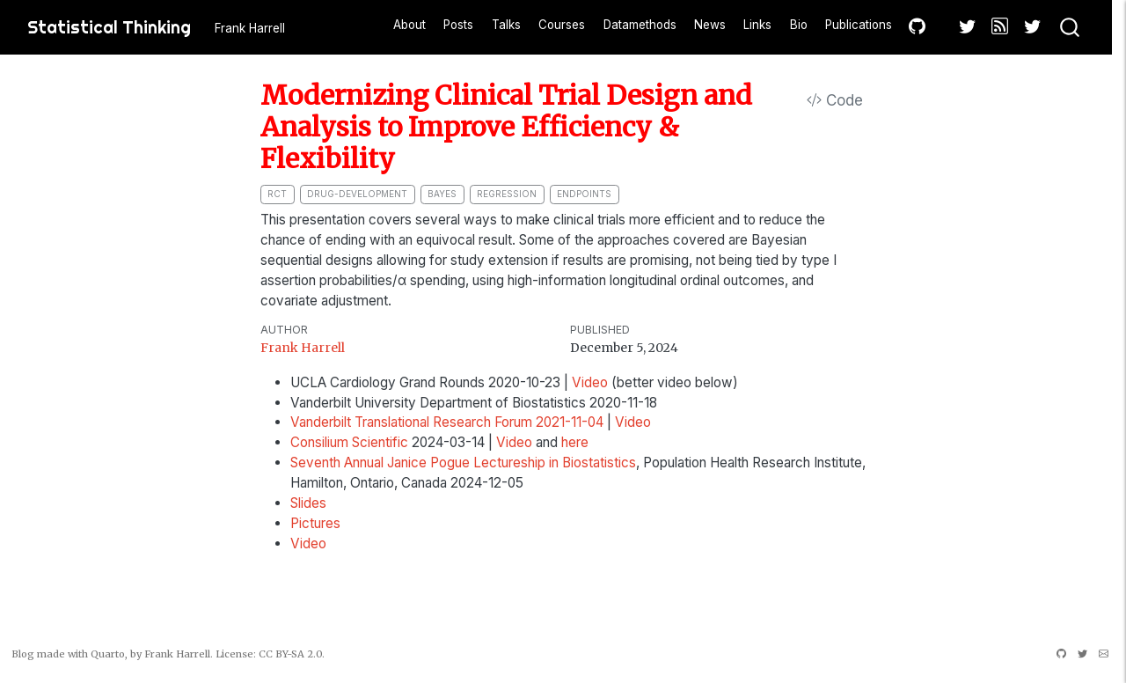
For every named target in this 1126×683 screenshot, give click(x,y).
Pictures (315, 523)
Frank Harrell (302, 348)
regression (507, 193)
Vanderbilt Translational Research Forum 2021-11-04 (446, 422)
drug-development (357, 193)
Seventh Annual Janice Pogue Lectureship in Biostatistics (463, 462)
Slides (308, 503)
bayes (442, 193)
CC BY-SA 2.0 (290, 654)
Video (590, 382)
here (575, 442)
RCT (277, 193)
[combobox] (1070, 27)
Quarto (108, 654)
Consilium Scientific (349, 442)
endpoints (584, 193)
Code (835, 100)
